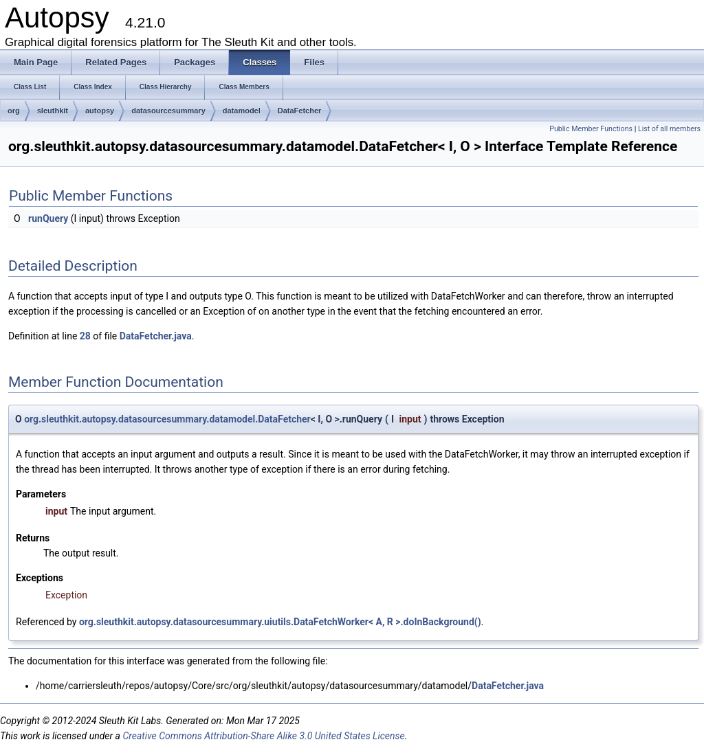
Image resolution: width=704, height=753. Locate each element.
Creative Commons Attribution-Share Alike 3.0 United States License (263, 735)
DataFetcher (300, 110)
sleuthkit (52, 110)
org (14, 110)
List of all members (669, 128)
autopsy (99, 110)
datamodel (242, 110)
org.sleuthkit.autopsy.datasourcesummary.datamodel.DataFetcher (167, 419)
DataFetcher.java (156, 335)
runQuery (48, 218)
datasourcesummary (168, 110)
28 (85, 335)
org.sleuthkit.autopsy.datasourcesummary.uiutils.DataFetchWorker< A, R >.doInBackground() (280, 621)
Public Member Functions (590, 128)
